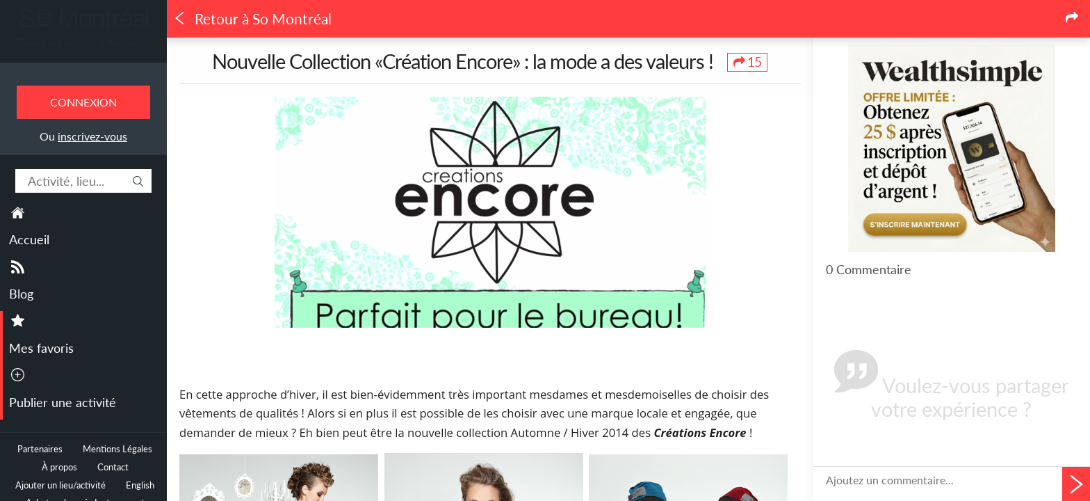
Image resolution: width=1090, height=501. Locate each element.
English (140, 485)
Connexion (83, 102)
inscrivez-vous (92, 136)
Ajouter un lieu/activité (60, 485)
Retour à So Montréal (252, 18)
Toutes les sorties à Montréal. (84, 42)
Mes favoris (41, 348)
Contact (113, 467)
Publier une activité (62, 402)
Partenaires (40, 449)
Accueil (29, 239)
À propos (59, 467)
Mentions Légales (117, 449)
